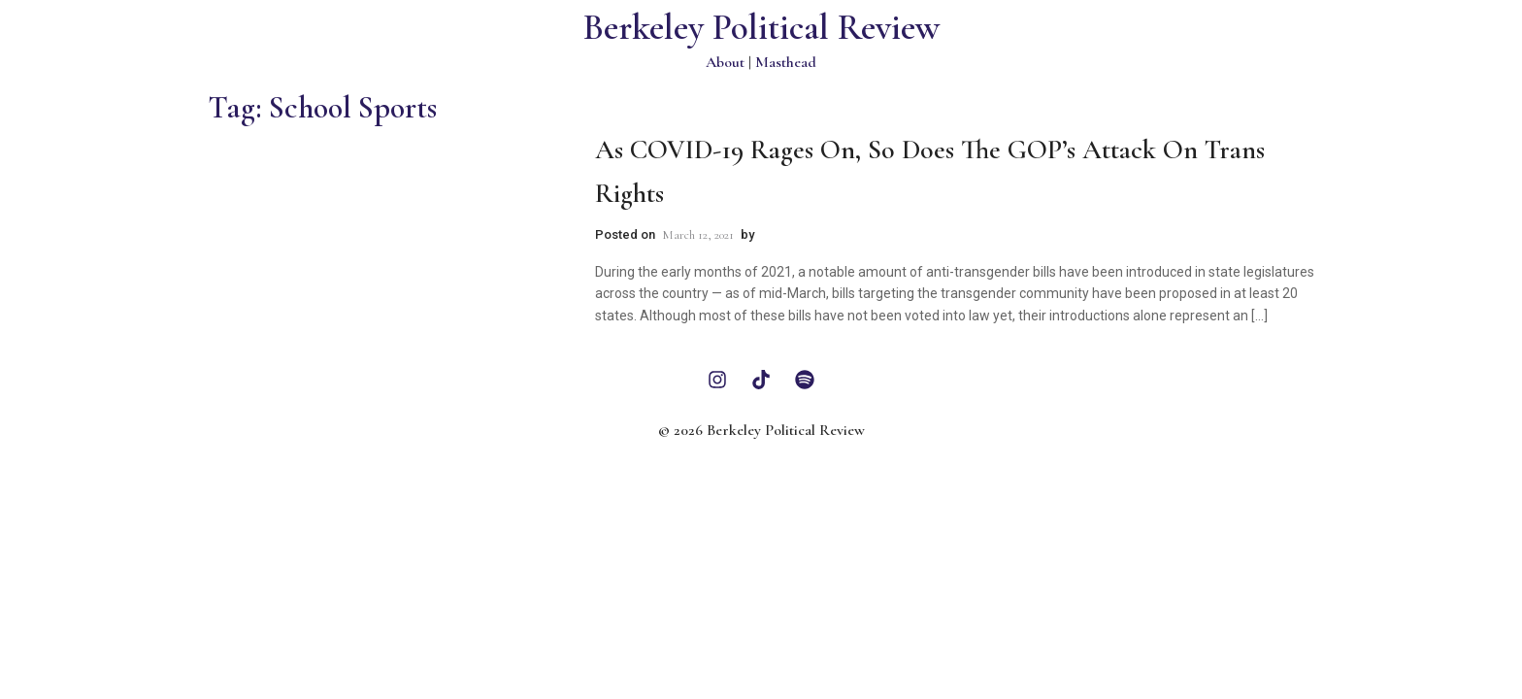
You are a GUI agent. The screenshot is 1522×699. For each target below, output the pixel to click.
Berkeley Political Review (761, 28)
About (725, 62)
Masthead (785, 62)
